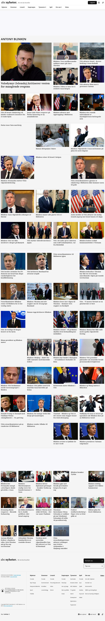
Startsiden (73, 579)
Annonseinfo (88, 586)
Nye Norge (33, 583)
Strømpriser (73, 597)
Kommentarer (45, 583)
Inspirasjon (31, 7)
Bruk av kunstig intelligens (92, 594)
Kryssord (81, 594)
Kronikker (43, 586)
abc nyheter (83, 614)
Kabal (80, 597)
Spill (51, 7)
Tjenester (42, 7)
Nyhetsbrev (73, 601)
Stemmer (13, 7)
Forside (32, 579)
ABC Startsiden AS (8, 606)
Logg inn (92, 2)
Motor (52, 590)
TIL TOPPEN (4, 614)
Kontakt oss (89, 561)
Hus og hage (65, 586)
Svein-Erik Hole (13, 576)
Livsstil (22, 7)
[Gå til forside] (15, 3)
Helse (51, 586)
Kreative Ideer (74, 583)
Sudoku (81, 590)
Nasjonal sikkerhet (35, 586)
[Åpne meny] (98, 3)
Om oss (58, 7)
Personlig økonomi (55, 583)
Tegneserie (73, 605)
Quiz (80, 583)
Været (72, 594)
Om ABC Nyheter (89, 579)
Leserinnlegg (44, 590)
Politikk (32, 594)
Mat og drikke (65, 590)
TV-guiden (73, 590)
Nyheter (4, 7)
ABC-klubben (73, 586)
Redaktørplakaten (11, 589)
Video (67, 7)
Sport (31, 590)
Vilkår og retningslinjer (91, 590)
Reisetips (64, 583)
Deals (63, 594)
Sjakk (80, 586)
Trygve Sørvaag (17, 575)
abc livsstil (93, 614)
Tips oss (87, 566)
